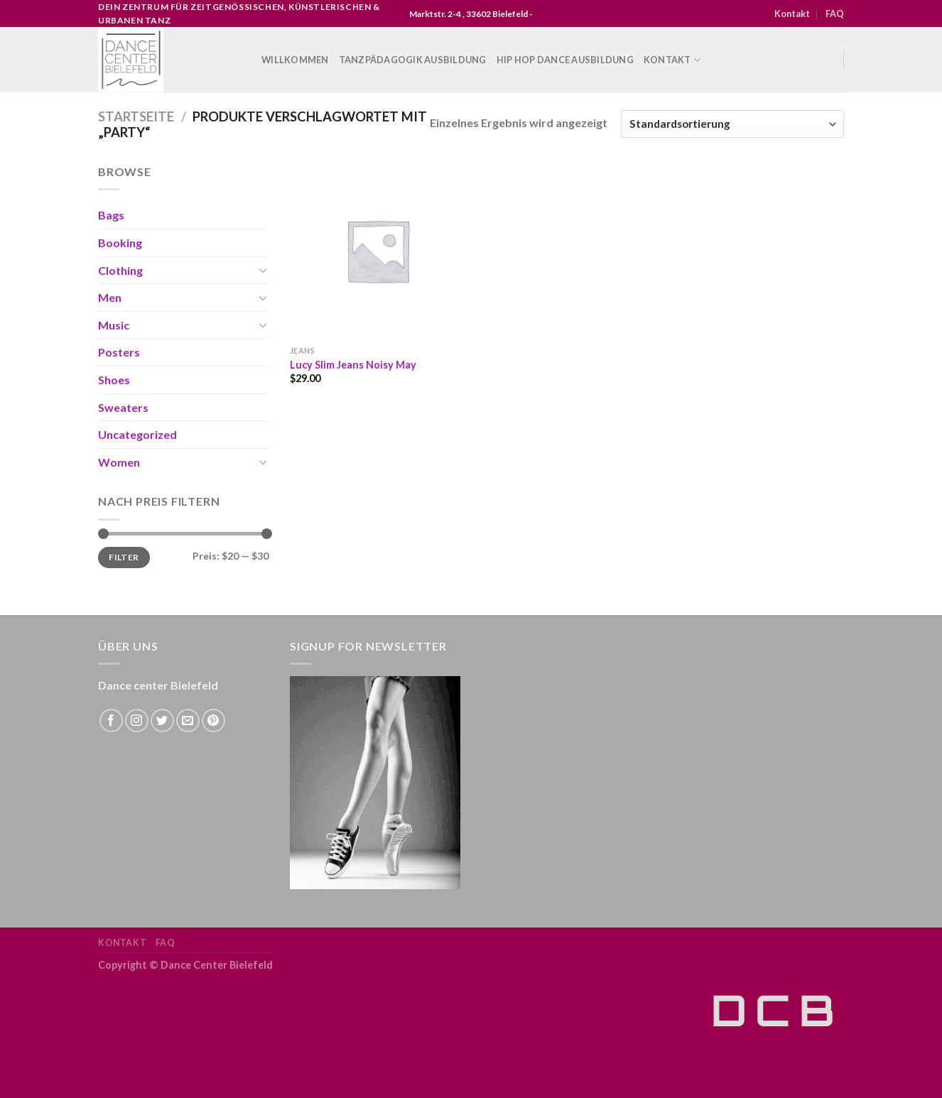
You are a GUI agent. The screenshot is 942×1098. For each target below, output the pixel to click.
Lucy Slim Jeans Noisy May (353, 365)
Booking (120, 242)
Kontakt (792, 13)
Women (119, 462)
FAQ (834, 13)
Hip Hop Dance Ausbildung (565, 59)
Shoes (114, 379)
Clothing (120, 270)
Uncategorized (137, 434)
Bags (111, 215)
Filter (124, 557)
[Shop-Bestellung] (732, 124)
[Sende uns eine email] (188, 720)
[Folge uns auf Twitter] (162, 720)
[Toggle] (263, 269)
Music (113, 325)
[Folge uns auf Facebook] (111, 720)
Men (109, 297)
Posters (119, 352)
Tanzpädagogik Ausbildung (413, 59)
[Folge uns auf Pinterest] (213, 720)
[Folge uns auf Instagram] (136, 720)
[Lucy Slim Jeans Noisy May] (377, 250)
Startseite (136, 116)
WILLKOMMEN (295, 59)
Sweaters (123, 407)
